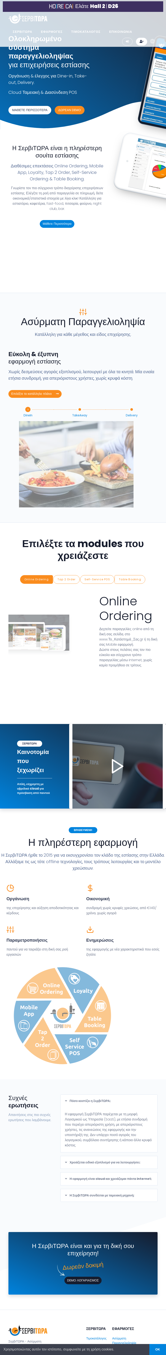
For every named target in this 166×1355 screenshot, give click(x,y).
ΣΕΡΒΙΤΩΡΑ (22, 30)
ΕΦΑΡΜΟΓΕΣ (51, 30)
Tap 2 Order (67, 527)
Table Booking (130, 527)
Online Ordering (37, 527)
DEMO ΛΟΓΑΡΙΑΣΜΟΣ (83, 1227)
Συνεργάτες (94, 1293)
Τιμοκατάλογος (96, 1285)
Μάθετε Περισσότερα (57, 224)
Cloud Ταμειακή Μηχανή (123, 1300)
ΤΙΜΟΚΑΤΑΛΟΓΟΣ (86, 30)
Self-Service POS (97, 527)
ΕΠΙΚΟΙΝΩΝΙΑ (120, 30)
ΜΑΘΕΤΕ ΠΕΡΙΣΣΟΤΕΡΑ (30, 110)
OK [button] (157, 1349)
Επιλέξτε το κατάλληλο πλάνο (35, 344)
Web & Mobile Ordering (123, 1317)
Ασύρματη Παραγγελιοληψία (124, 1287)
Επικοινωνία (94, 1301)
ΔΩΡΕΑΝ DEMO (69, 110)
